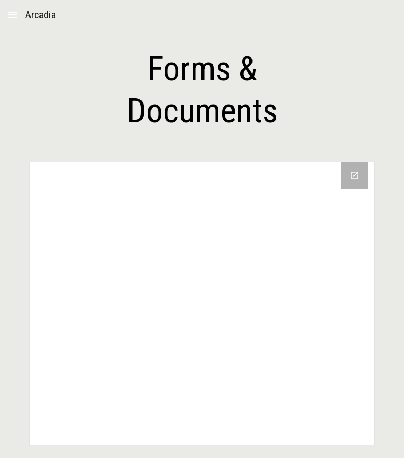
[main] (201, 90)
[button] (12, 14)
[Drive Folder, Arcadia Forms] (201, 303)
